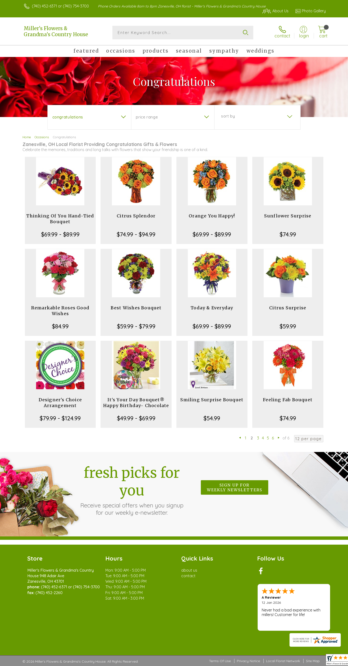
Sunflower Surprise (288, 216)
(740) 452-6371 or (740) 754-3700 (60, 6)
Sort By (228, 116)
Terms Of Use (220, 661)
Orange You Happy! (212, 216)
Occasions (42, 137)
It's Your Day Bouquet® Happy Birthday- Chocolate (136, 402)
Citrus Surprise (287, 308)
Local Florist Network (283, 661)
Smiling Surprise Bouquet (211, 399)
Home (26, 137)
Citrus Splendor (136, 216)
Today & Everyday (212, 308)
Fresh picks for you (131, 490)
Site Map (313, 661)
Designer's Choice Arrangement (60, 402)
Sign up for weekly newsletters (234, 487)
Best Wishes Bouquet (136, 308)
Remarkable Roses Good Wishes (60, 310)
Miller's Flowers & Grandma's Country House (56, 31)
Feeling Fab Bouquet (287, 399)
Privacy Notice (248, 661)
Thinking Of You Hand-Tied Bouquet (60, 218)
